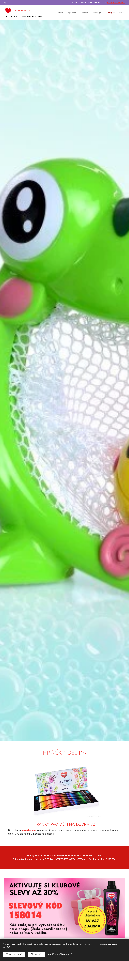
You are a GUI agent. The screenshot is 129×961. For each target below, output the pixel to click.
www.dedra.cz (29, 830)
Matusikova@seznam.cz (116, 2)
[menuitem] (60, 13)
